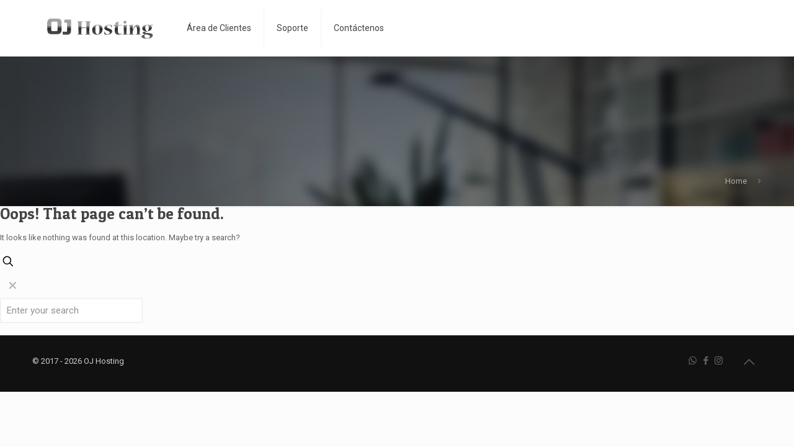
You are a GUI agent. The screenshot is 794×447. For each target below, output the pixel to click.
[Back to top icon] (749, 362)
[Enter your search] (71, 310)
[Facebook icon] (705, 360)
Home (736, 181)
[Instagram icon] (718, 360)
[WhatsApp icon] (692, 360)
